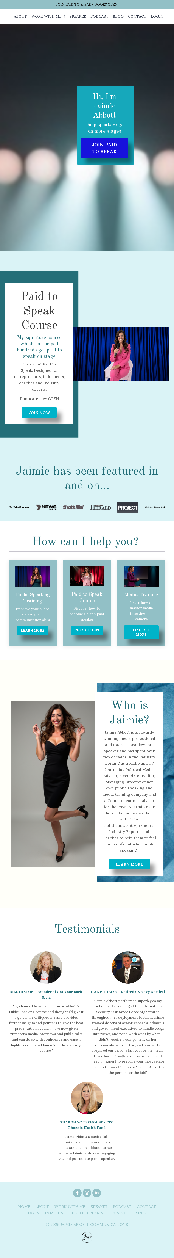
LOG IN (33, 1221)
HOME (24, 1214)
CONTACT (136, 19)
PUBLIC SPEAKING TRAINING (99, 1221)
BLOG (116, 19)
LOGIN (156, 19)
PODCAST (98, 19)
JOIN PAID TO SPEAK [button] (104, 155)
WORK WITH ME (46, 19)
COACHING (56, 1221)
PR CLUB (140, 1221)
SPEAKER (75, 19)
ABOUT (19, 19)
